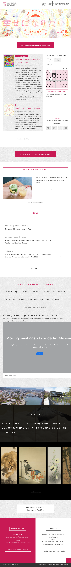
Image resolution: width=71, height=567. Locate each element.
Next (50, 64)
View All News (35, 269)
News (43, 6)
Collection (37, 6)
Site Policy (15, 564)
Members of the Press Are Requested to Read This (35, 509)
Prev (50, 60)
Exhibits (24, 225)
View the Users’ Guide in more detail (17, 549)
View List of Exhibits (23, 139)
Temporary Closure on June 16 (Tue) (18, 229)
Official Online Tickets (62, 5)
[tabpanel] (35, 23)
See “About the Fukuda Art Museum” (35, 307)
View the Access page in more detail (53, 551)
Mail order (55, 6)
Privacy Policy (6, 564)
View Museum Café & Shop (49, 190)
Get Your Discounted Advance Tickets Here (35, 45)
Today (58, 60)
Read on (62, 229)
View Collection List (35, 492)
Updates (17, 225)
